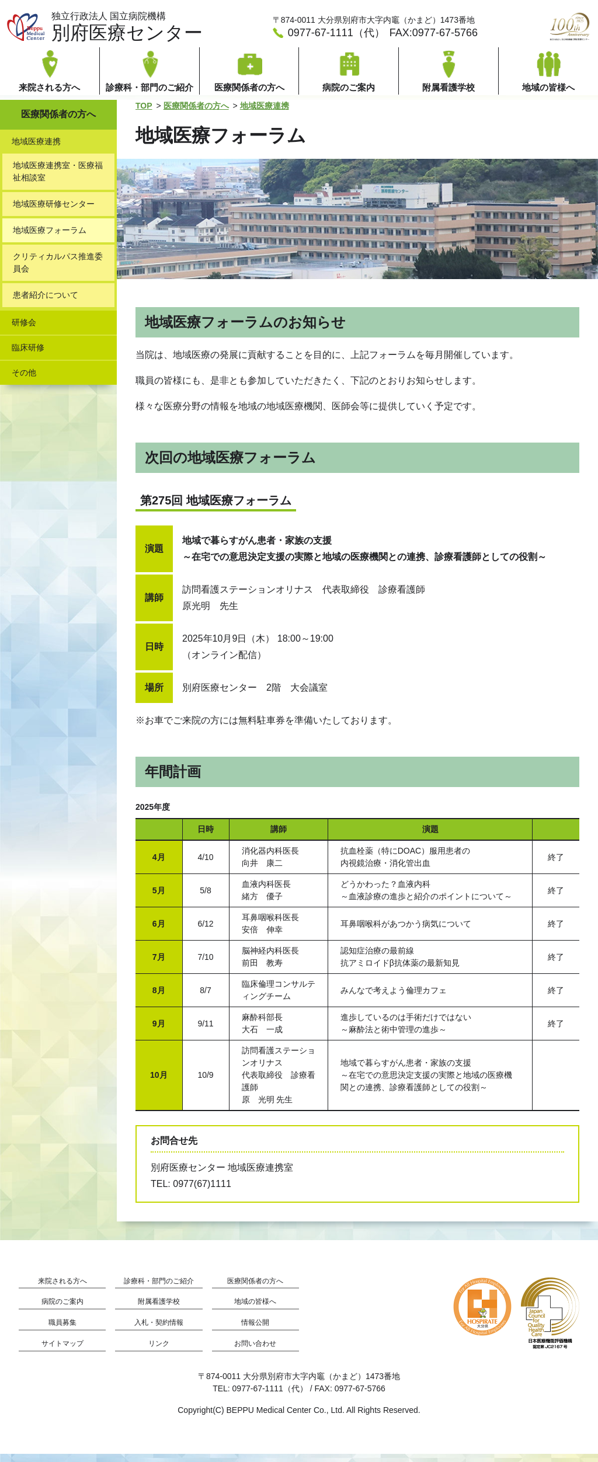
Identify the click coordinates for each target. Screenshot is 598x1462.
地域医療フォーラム (49, 238)
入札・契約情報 (158, 1331)
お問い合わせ (255, 1352)
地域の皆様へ (255, 1310)
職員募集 (62, 1331)
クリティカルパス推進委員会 (58, 270)
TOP (143, 114)
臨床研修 (28, 355)
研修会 (24, 330)
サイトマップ (62, 1352)
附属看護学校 (159, 1310)
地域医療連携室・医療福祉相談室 (58, 179)
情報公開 (255, 1331)
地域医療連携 (264, 114)
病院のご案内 (62, 1310)
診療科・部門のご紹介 (159, 1289)
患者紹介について (45, 303)
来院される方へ (62, 1289)
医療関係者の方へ (196, 114)
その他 (24, 380)
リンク (158, 1352)
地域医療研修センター (54, 212)
